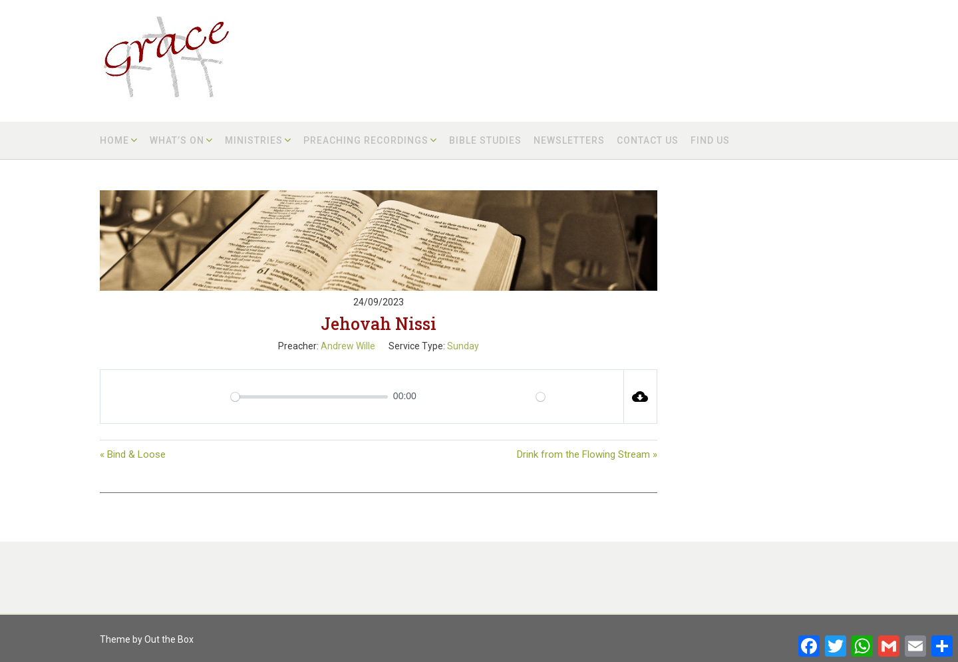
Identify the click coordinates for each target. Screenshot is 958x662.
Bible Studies (485, 140)
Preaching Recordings (365, 140)
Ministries (254, 140)
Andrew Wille (348, 346)
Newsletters (569, 140)
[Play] (167, 396)
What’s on (177, 140)
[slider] (309, 397)
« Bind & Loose (133, 454)
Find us (710, 140)
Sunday (463, 346)
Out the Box (169, 639)
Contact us (648, 140)
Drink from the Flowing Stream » (587, 454)
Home (114, 140)
